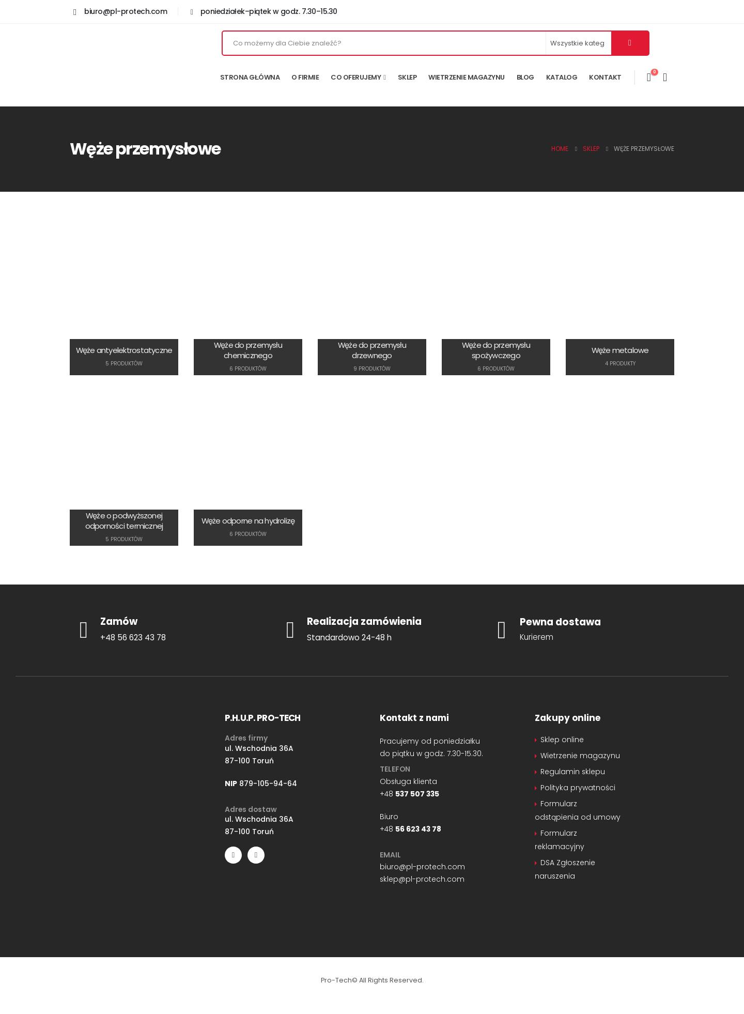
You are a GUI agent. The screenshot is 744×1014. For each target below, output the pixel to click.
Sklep (407, 77)
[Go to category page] (124, 297)
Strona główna (250, 77)
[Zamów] (165, 630)
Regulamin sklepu (572, 771)
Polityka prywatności (577, 787)
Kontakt (605, 77)
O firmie (305, 77)
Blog (525, 77)
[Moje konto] (665, 77)
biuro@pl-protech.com (422, 867)
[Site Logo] (129, 64)
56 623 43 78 (418, 829)
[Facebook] (233, 855)
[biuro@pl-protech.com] (120, 11)
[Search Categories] (579, 43)
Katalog (562, 77)
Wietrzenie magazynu (466, 77)
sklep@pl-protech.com (422, 879)
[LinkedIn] (256, 855)
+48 (409, 794)
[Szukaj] (629, 43)
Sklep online (562, 739)
